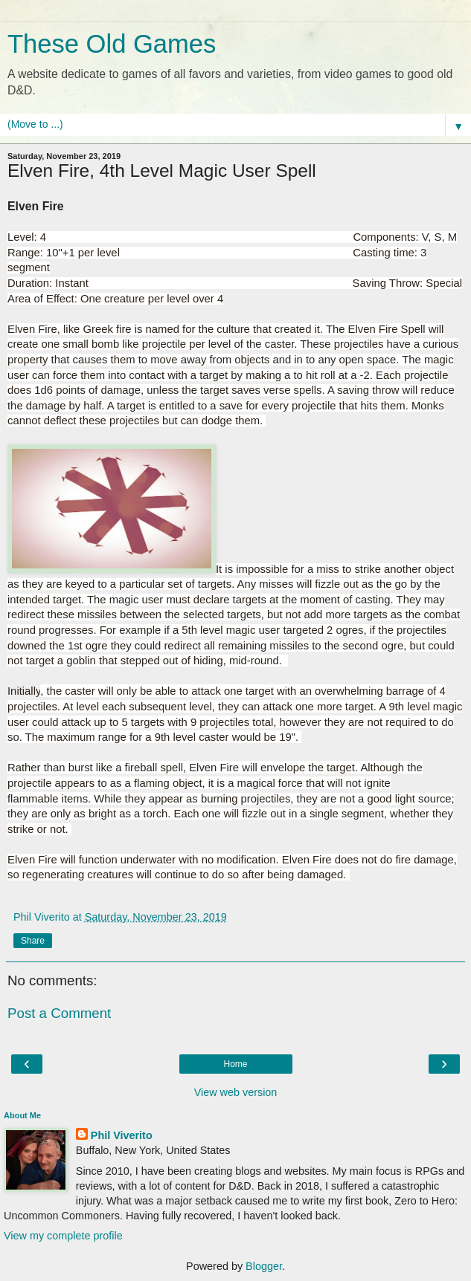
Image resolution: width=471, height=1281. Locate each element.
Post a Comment (59, 1013)
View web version (236, 1092)
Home (235, 1064)
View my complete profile (63, 1236)
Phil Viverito (122, 1135)
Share (33, 940)
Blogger (264, 1266)
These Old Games (111, 44)
